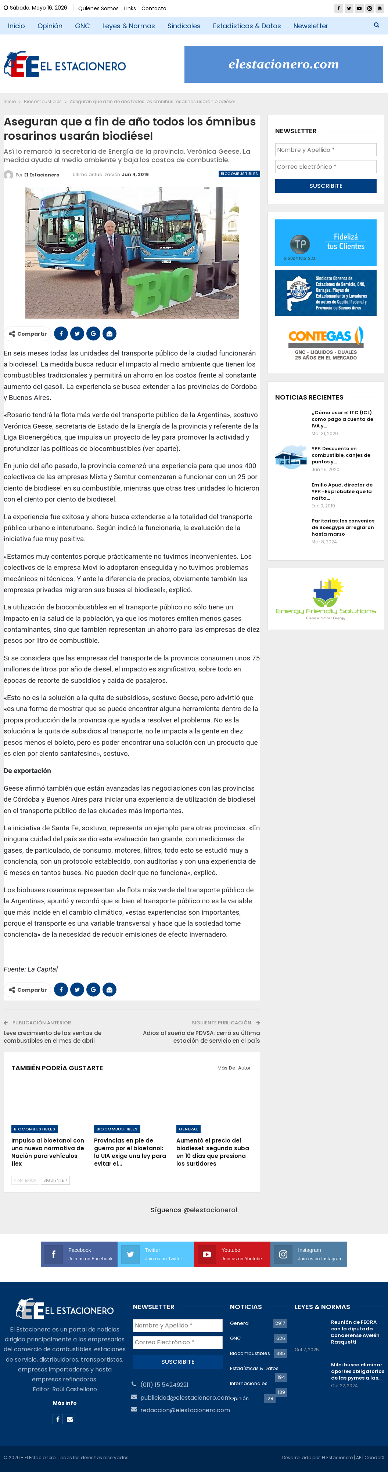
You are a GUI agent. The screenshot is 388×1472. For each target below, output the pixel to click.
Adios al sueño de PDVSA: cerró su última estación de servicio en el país (201, 1037)
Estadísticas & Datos (247, 25)
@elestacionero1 (210, 1209)
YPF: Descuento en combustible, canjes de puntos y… (341, 455)
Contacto (153, 8)
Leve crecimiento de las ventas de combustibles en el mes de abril (52, 1037)
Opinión (49, 25)
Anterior (25, 1180)
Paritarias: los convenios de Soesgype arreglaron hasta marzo (343, 527)
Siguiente (55, 1180)
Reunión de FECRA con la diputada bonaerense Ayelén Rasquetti (355, 1332)
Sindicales (184, 25)
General (188, 1129)
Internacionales (248, 1383)
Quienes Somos (98, 8)
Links (130, 8)
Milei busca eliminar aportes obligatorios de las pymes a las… (357, 1371)
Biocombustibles (239, 173)
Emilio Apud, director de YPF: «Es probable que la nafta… (342, 491)
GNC (82, 25)
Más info (65, 1403)
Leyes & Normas (129, 25)
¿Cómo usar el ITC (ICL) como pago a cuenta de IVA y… (342, 419)
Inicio (16, 25)
